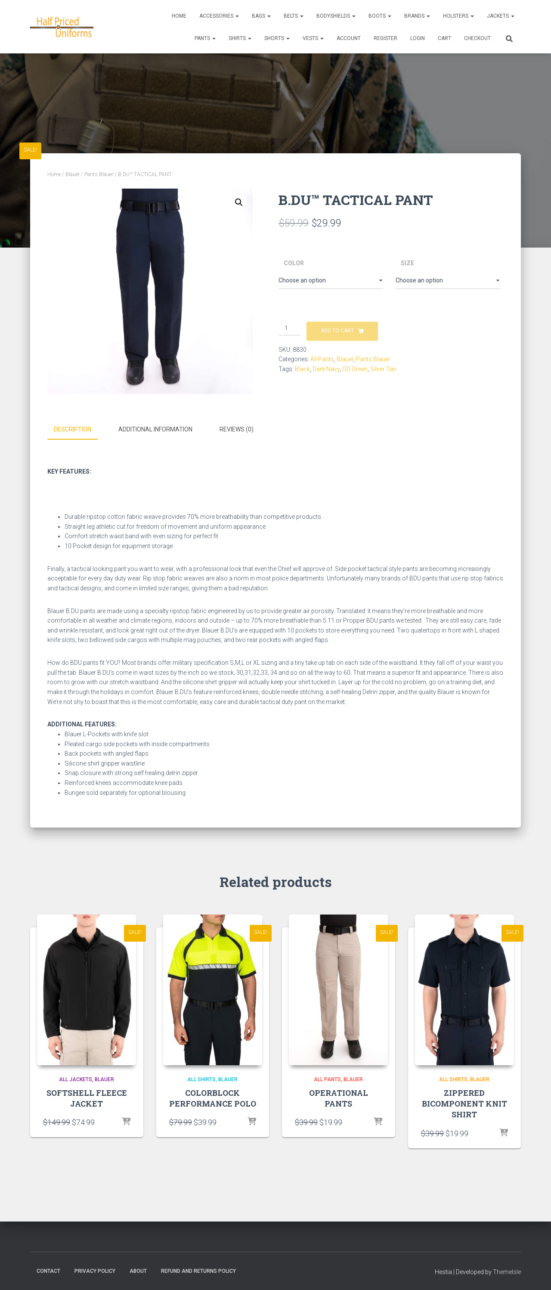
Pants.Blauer (98, 174)
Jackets (500, 16)
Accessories (219, 16)
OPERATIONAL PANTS (338, 1097)
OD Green (355, 369)
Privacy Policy (94, 1270)
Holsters (458, 16)
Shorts (277, 38)
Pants (205, 38)
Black (302, 369)
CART (444, 38)
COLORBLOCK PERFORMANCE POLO (212, 1097)
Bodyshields (336, 16)
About (138, 1270)
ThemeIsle (507, 1270)
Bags (261, 16)
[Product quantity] (289, 328)
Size (407, 263)
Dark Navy (326, 369)
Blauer (72, 174)
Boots (379, 16)
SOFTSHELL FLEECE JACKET (86, 1097)
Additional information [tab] (155, 429)
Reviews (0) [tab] (237, 429)
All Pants (322, 359)
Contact (48, 1270)
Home (179, 16)
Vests (313, 38)
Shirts (240, 38)
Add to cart (337, 331)
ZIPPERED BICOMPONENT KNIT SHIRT (464, 1103)
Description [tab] (72, 429)
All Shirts (201, 1079)
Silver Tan (383, 369)
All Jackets (75, 1079)
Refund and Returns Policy (198, 1270)
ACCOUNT (349, 38)
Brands (417, 16)
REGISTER (385, 38)
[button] (239, 202)
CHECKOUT (477, 38)
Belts (293, 16)
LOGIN (417, 38)
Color (294, 263)
